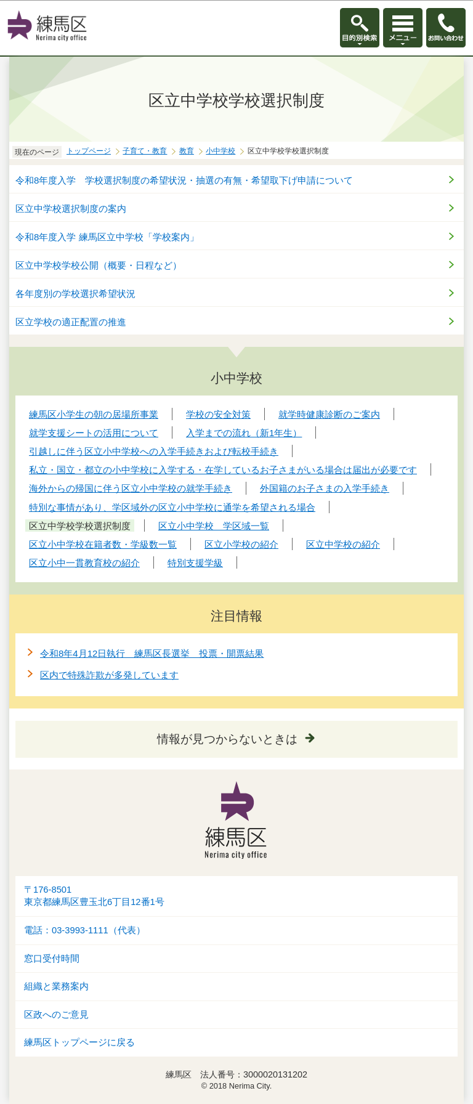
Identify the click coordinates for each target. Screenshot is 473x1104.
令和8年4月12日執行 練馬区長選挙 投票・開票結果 (152, 653)
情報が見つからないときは (227, 739)
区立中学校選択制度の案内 (70, 208)
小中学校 (220, 151)
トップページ (89, 151)
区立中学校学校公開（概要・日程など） (98, 265)
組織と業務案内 (56, 986)
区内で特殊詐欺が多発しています (109, 675)
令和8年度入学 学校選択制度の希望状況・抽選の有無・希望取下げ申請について (184, 180)
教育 (186, 151)
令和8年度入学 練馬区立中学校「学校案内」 (107, 237)
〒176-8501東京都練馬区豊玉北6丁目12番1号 (94, 896)
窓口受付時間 (51, 959)
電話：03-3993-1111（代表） (84, 930)
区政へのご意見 (56, 1015)
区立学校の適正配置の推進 (70, 322)
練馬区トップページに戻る (79, 1042)
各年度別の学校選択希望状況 (75, 293)
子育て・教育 (145, 151)
